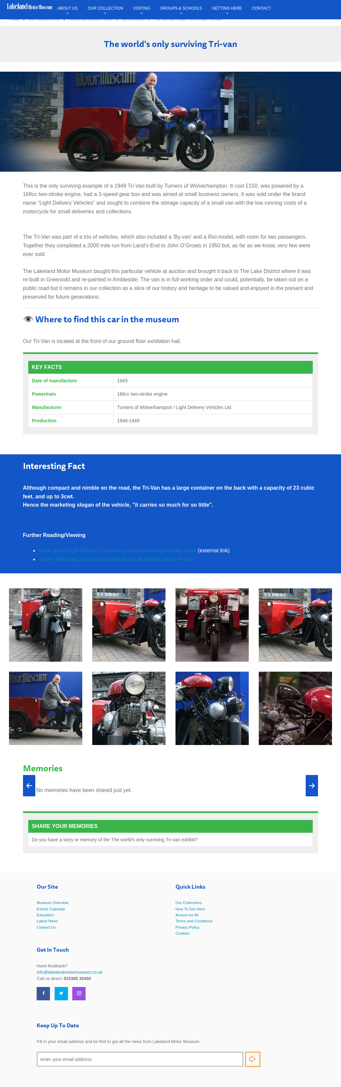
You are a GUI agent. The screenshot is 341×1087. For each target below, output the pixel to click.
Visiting (141, 8)
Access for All (186, 915)
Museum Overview (52, 903)
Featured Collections (91, 19)
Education (45, 915)
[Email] (140, 1059)
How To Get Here (190, 909)
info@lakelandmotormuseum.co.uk (69, 972)
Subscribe (252, 1059)
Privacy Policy (187, 927)
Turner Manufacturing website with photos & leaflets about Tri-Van (116, 559)
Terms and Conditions (193, 921)
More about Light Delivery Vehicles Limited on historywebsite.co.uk (117, 550)
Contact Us (46, 927)
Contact (261, 8)
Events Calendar (51, 909)
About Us (67, 8)
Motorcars (133, 19)
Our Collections (188, 903)
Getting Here (227, 8)
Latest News (47, 921)
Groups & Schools (181, 8)
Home (14, 19)
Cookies (182, 933)
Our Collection (105, 8)
